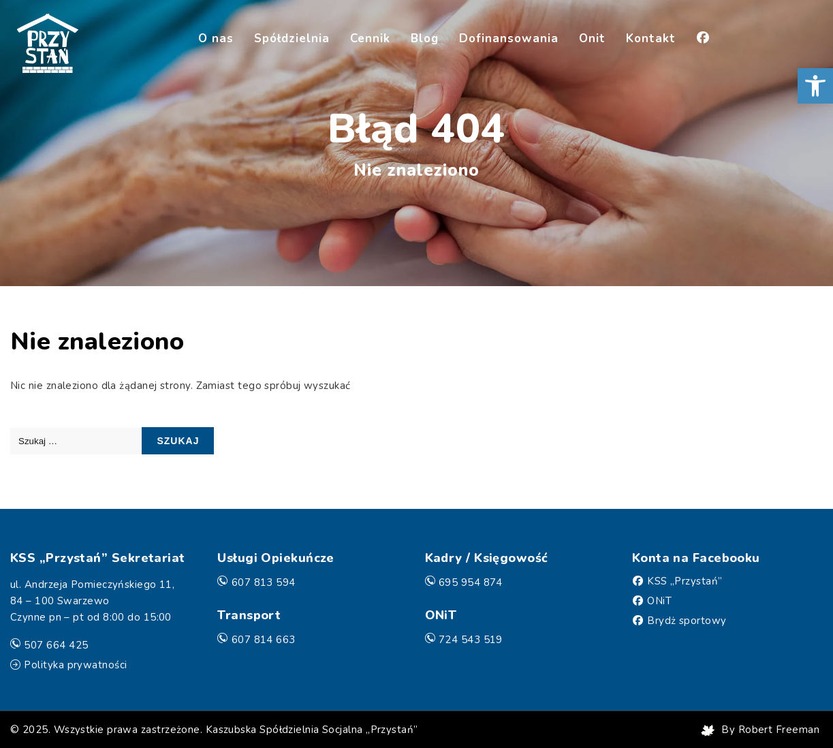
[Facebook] (703, 39)
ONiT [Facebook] (659, 601)
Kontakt (651, 38)
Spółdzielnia (292, 38)
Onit (592, 38)
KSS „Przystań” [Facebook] (684, 581)
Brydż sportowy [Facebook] (686, 620)
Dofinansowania (509, 38)
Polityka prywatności (75, 665)
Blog (425, 38)
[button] (815, 86)
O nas (216, 38)
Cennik (370, 38)
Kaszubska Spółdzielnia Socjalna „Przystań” (312, 729)
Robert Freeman (778, 729)
